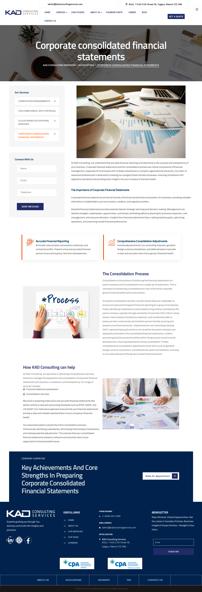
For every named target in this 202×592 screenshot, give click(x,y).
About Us (95, 12)
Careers (73, 543)
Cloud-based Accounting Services (33, 122)
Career (132, 12)
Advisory (104, 580)
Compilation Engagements (34, 101)
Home (47, 12)
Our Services (75, 531)
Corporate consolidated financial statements (33, 135)
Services (60, 12)
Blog (144, 12)
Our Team (73, 537)
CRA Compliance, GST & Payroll (36, 111)
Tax (129, 580)
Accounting (73, 580)
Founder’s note (114, 12)
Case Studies (77, 12)
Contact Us (50, 20)
